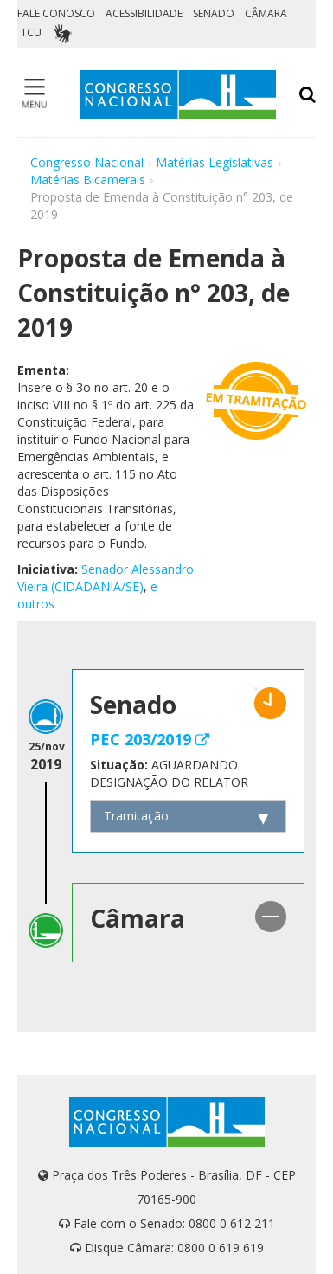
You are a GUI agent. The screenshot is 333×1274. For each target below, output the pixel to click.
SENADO (213, 13)
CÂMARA (266, 13)
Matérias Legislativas (214, 162)
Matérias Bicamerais (87, 179)
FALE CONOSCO (56, 13)
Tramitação (136, 816)
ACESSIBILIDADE (144, 13)
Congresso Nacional (87, 162)
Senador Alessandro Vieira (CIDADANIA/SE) (105, 578)
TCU (31, 32)
